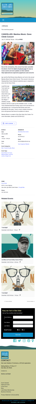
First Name (7, 322)
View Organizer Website (23, 144)
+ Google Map (21, 187)
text (24, 330)
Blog (2, 388)
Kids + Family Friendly (6, 148)
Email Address (8, 318)
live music (9, 152)
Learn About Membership (7, 390)
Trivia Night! (5, 227)
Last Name (7, 326)
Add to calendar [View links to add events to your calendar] (9, 123)
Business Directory (6, 392)
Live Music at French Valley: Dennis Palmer (12, 259)
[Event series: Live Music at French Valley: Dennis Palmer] (20, 261)
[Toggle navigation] (3, 19)
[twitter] (20, 341)
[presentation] (17, 214)
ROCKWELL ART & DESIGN (18, 402)
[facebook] (15, 341)
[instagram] (25, 341)
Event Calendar (5, 383)
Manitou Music (4, 154)
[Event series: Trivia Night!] (19, 229)
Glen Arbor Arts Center (23, 131)
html (19, 330)
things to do (8, 156)
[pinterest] (29, 341)
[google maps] (33, 341)
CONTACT (6, 360)
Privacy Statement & (6, 395)
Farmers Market (8, 301)
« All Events (4, 26)
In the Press (4, 386)
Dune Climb (4, 152)
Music (13, 148)
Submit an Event (5, 384)
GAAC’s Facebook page (20, 69)
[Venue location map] (18, 169)
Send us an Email (5, 374)
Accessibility (15, 395)
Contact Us (4, 371)
